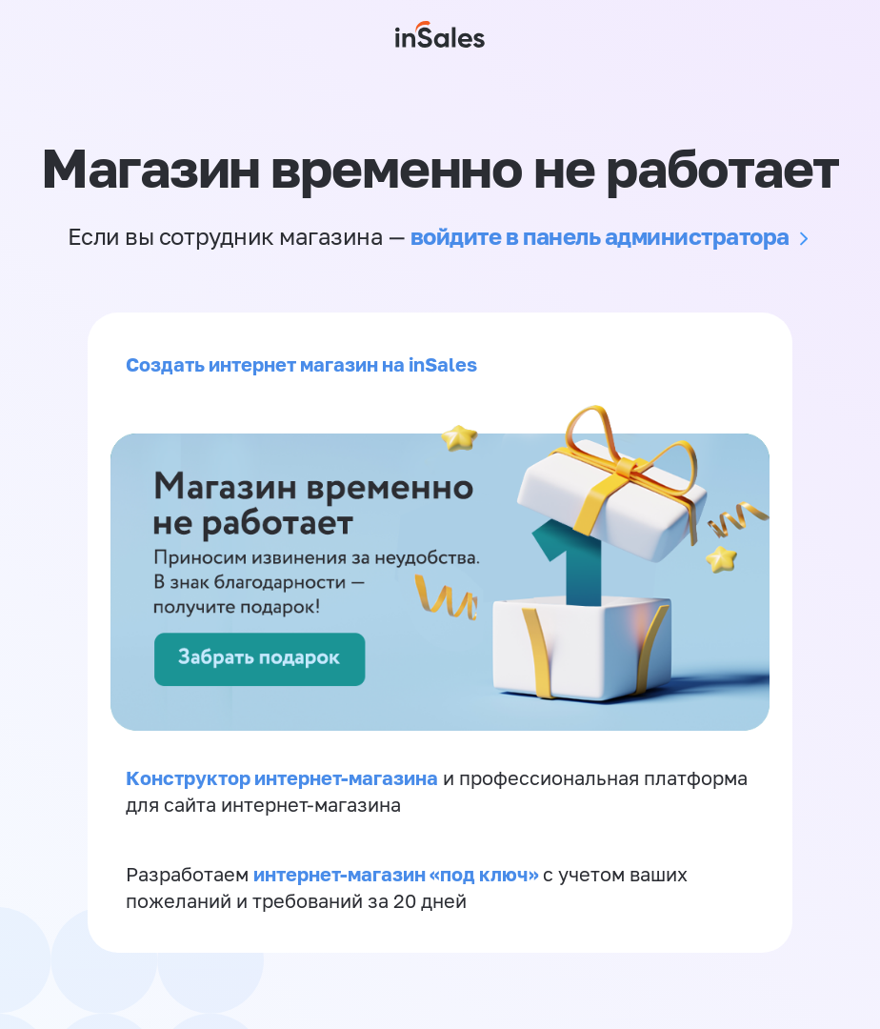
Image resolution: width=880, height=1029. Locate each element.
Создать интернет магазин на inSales (301, 364)
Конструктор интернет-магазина (282, 777)
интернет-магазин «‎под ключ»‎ (398, 873)
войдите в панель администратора (600, 236)
